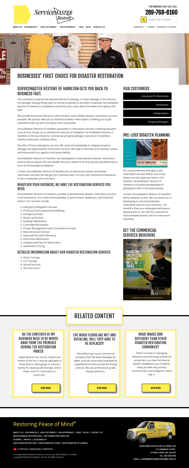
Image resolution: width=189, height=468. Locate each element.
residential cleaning (166, 27)
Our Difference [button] (67, 27)
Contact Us (99, 27)
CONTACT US (96, 432)
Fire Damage (30, 261)
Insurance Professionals (155, 96)
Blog (88, 27)
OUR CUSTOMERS (48, 432)
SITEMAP (17, 439)
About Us (17, 27)
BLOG (85, 432)
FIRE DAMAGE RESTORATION (56, 436)
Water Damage (31, 257)
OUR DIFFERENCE (66, 432)
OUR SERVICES (31, 432)
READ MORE (46, 388)
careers (151, 27)
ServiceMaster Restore (24, 443)
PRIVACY (27, 439)
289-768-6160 (161, 12)
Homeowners (161, 113)
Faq (81, 27)
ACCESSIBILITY (40, 439)
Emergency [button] (139, 27)
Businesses (162, 104)
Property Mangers (158, 121)
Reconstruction (31, 268)
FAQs (78, 432)
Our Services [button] (30, 27)
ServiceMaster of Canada (75, 443)
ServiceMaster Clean (49, 443)
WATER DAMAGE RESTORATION (27, 436)
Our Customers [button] (48, 27)
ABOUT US (17, 432)
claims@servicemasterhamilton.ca (158, 459)
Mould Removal (31, 264)
